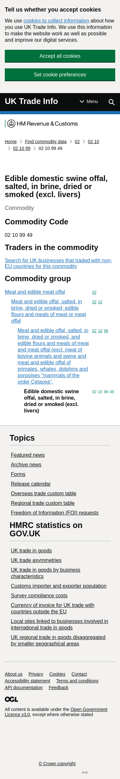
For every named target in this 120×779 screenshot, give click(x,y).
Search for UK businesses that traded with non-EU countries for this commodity (58, 263)
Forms (18, 474)
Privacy (35, 674)
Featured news (28, 455)
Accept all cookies (59, 56)
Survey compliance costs (39, 595)
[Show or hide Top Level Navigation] (89, 101)
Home (11, 141)
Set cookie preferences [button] (60, 74)
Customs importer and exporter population (59, 586)
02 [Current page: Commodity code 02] (77, 141)
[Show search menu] (111, 102)
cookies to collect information (56, 20)
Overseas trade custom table (43, 493)
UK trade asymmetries (36, 560)
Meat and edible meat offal (35, 292)
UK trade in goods (31, 550)
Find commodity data (46, 141)
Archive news (26, 464)
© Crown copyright (57, 763)
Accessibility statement (27, 680)
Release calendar (31, 484)
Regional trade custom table (43, 503)
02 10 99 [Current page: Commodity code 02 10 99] (22, 148)
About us (13, 674)
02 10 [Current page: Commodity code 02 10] (93, 141)
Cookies (57, 674)
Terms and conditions (77, 680)
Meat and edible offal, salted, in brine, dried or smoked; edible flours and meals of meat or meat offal (48, 311)
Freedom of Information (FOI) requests (55, 512)
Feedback (58, 687)
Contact (79, 674)
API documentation (24, 687)
